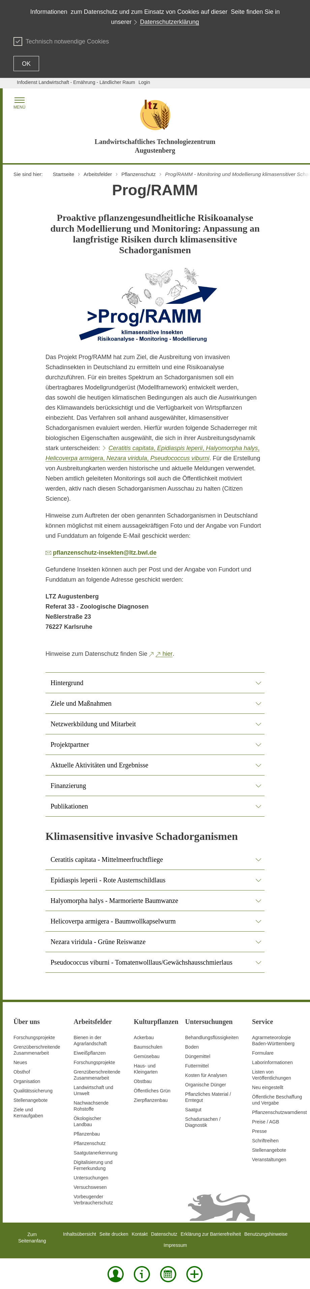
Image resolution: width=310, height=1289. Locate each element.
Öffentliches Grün (152, 1090)
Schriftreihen (265, 1140)
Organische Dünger (205, 1084)
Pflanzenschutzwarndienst (279, 1112)
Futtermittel (197, 1065)
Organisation (26, 1081)
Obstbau (143, 1081)
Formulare (263, 1053)
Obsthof (21, 1072)
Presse (259, 1131)
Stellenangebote (30, 1100)
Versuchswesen (90, 1187)
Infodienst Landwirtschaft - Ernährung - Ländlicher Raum (76, 82)
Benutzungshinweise (265, 1234)
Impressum (175, 1245)
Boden (191, 1047)
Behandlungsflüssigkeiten (212, 1037)
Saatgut (193, 1109)
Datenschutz (164, 1234)
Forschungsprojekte (34, 1037)
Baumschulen (148, 1047)
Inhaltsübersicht (79, 1234)
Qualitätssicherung (33, 1090)
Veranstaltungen (269, 1159)
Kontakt (140, 1234)
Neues (20, 1062)
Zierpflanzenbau (150, 1100)
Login (144, 82)
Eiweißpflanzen (90, 1053)
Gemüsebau (146, 1056)
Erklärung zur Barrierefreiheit (211, 1234)
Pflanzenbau (87, 1134)
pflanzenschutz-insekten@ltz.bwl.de (105, 552)
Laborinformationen (272, 1062)
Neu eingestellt (267, 1087)
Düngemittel (197, 1056)
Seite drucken (113, 1234)
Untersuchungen (91, 1177)
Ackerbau (144, 1037)
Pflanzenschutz (90, 1143)
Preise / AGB (265, 1121)
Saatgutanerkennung (96, 1152)
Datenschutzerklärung (169, 22)
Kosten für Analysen (206, 1075)
